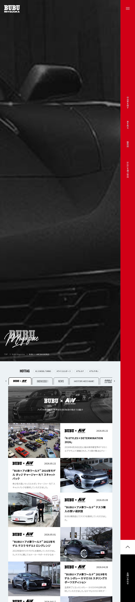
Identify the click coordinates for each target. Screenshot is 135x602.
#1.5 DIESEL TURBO (43, 371)
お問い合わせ (127, 580)
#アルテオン (93, 371)
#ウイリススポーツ (64, 371)
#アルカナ (80, 371)
